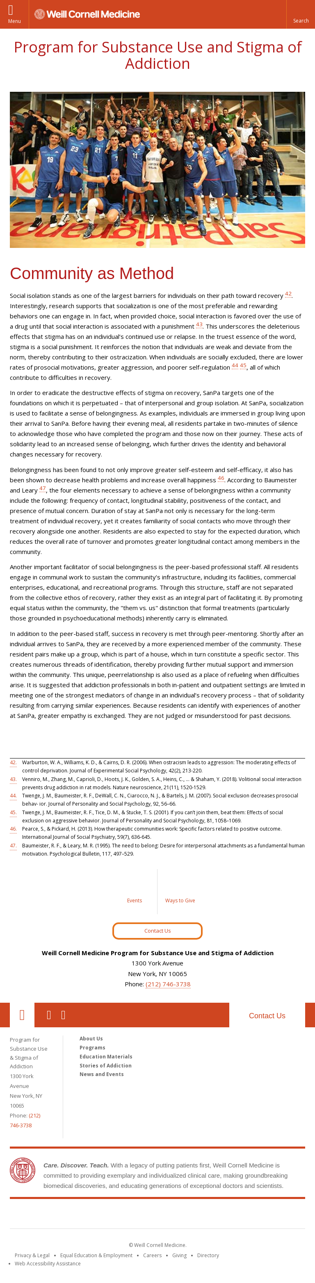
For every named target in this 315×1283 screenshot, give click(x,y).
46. (13, 828)
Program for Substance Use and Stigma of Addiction (158, 55)
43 (199, 324)
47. (13, 845)
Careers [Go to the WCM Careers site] (152, 1255)
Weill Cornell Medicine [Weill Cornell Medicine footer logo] (97, 1215)
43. (13, 779)
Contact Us (157, 930)
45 (243, 365)
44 (235, 365)
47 (42, 488)
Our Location (22, 1015)
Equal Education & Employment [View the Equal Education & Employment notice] (96, 1255)
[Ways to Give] (180, 891)
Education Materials (106, 1056)
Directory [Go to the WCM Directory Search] (208, 1255)
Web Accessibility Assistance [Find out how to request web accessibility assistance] (48, 1263)
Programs (92, 1047)
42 (288, 293)
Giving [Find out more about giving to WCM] (179, 1255)
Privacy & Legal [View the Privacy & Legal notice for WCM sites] (32, 1255)
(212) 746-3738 (168, 984)
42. (13, 762)
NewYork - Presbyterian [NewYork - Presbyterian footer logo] (226, 1215)
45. (13, 812)
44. (13, 795)
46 (221, 477)
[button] (300, 14)
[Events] (135, 891)
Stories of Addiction (106, 1065)
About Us (91, 1038)
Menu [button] (14, 21)
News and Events (102, 1074)
